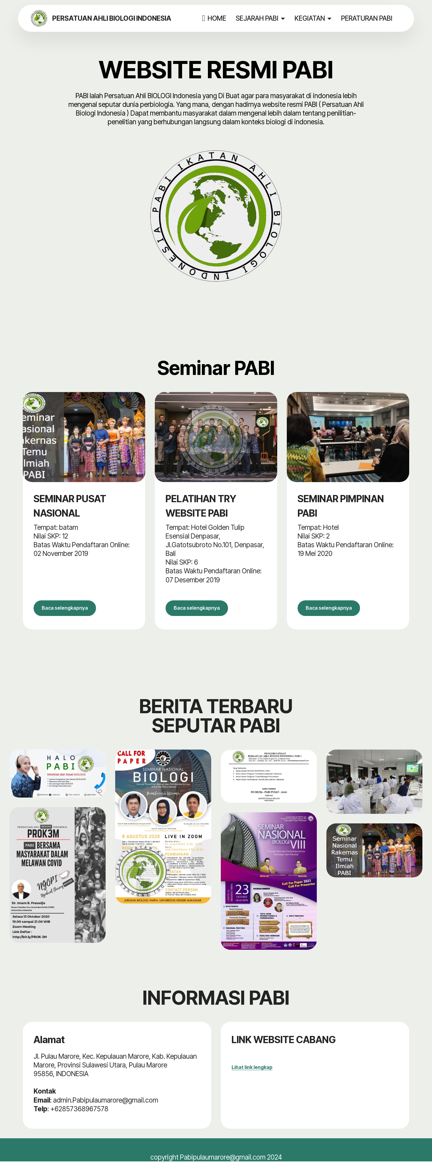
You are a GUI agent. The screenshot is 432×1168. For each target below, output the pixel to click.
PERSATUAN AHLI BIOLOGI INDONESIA (118, 18)
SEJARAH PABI (259, 18)
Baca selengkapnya (74, 611)
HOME (216, 18)
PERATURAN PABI (369, 18)
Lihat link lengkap (252, 1074)
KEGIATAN (312, 18)
